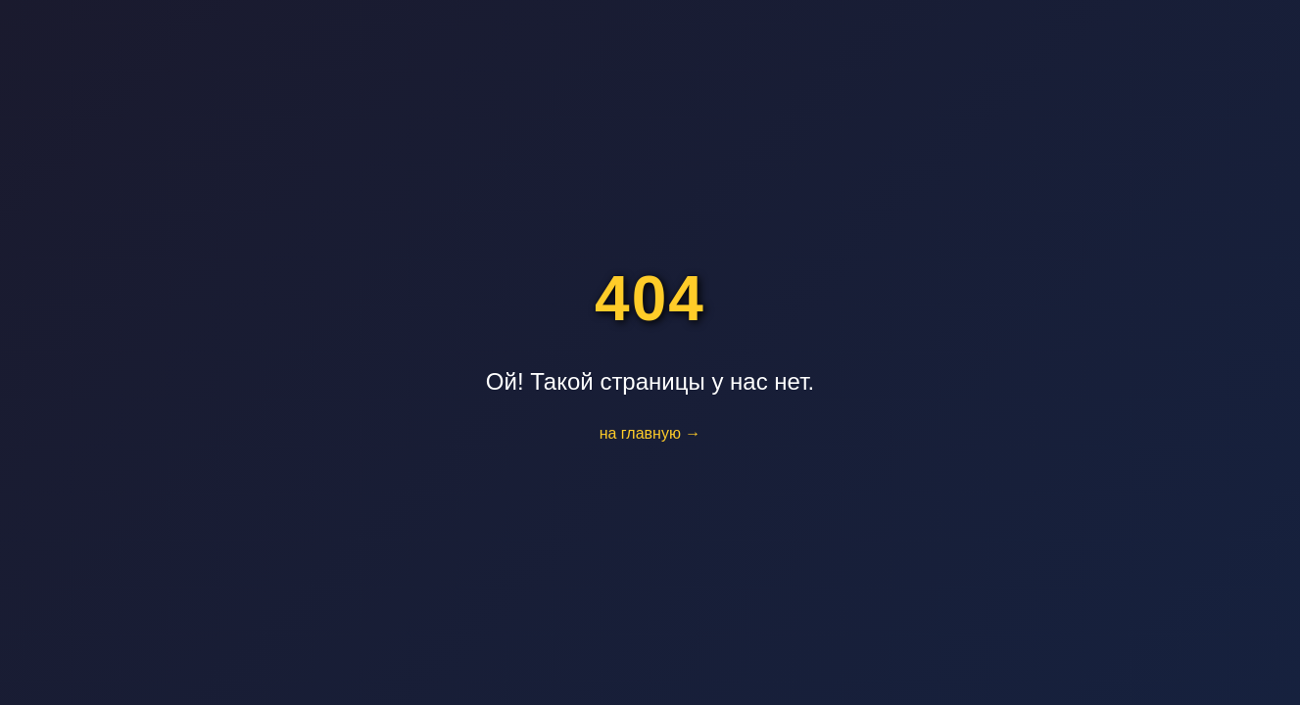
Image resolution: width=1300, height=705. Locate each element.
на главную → (650, 433)
